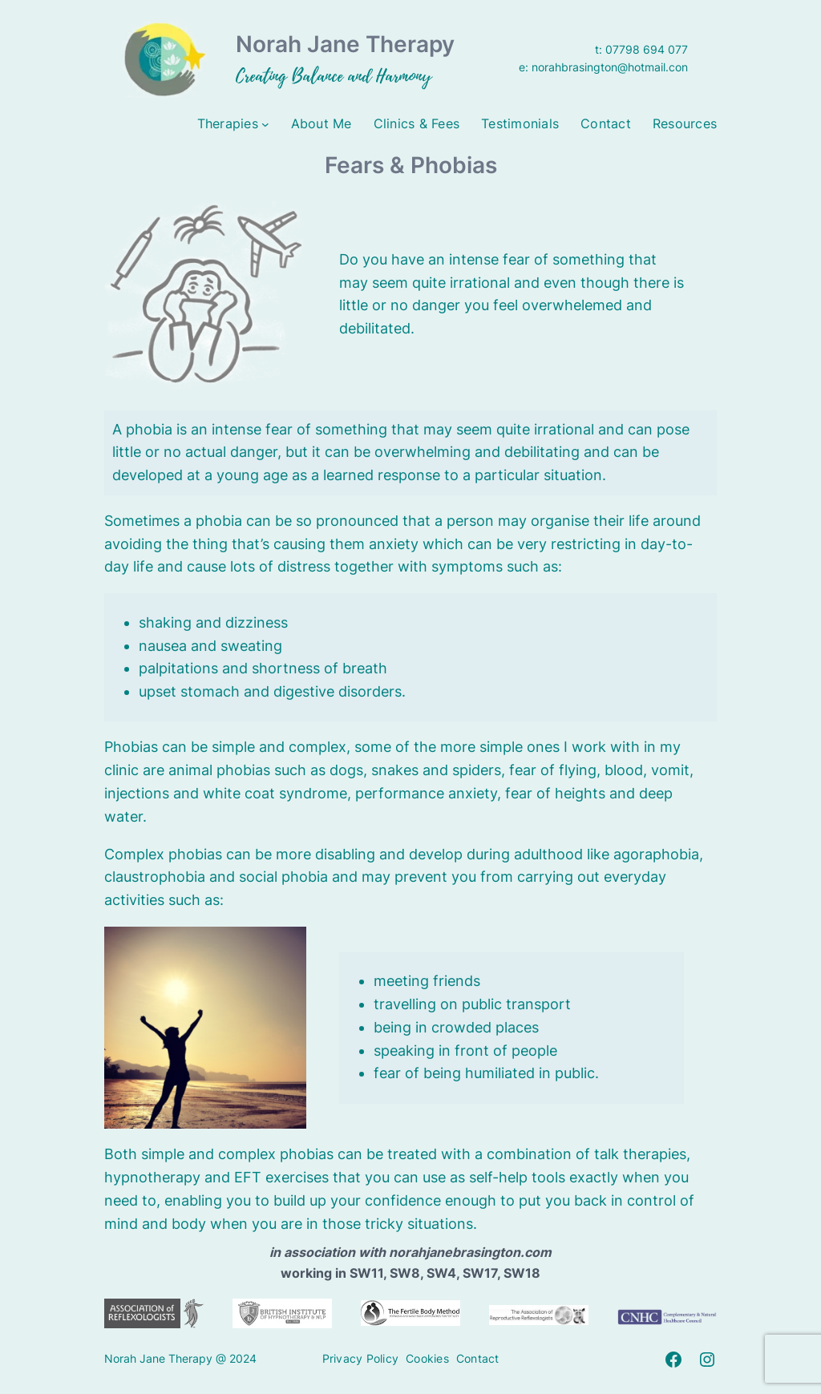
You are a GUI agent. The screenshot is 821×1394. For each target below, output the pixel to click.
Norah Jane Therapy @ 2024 (180, 1358)
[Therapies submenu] (265, 124)
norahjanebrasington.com (470, 1252)
